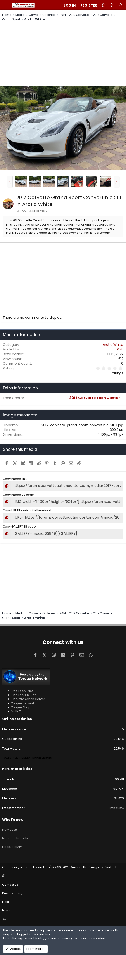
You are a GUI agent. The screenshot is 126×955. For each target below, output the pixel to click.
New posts (10, 829)
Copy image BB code (18, 495)
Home (6, 910)
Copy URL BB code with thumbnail (27, 510)
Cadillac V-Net (22, 691)
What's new (12, 819)
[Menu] (6, 5)
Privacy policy (12, 893)
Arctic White (113, 344)
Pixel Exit (110, 867)
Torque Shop (20, 707)
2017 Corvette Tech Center (94, 397)
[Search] (120, 5)
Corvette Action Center (28, 699)
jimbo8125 (116, 808)
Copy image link (14, 478)
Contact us (10, 885)
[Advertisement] (63, 54)
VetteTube (19, 711)
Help (5, 902)
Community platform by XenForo (45, 867)
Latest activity (12, 847)
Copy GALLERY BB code (19, 526)
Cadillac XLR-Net (23, 695)
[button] (103, 5)
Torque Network (23, 703)
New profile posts (15, 838)
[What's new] (111, 5)
